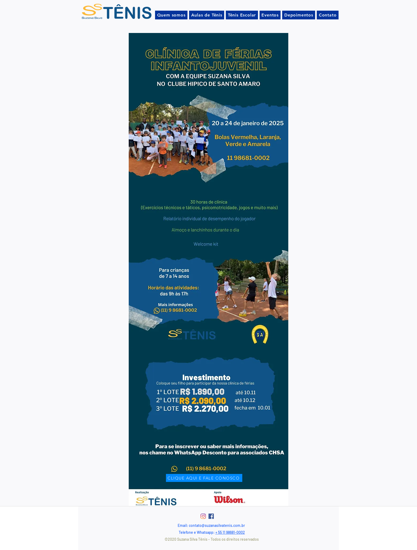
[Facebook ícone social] (211, 516)
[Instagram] (203, 516)
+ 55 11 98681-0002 (230, 532)
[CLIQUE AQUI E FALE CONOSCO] (204, 478)
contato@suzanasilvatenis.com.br (217, 525)
